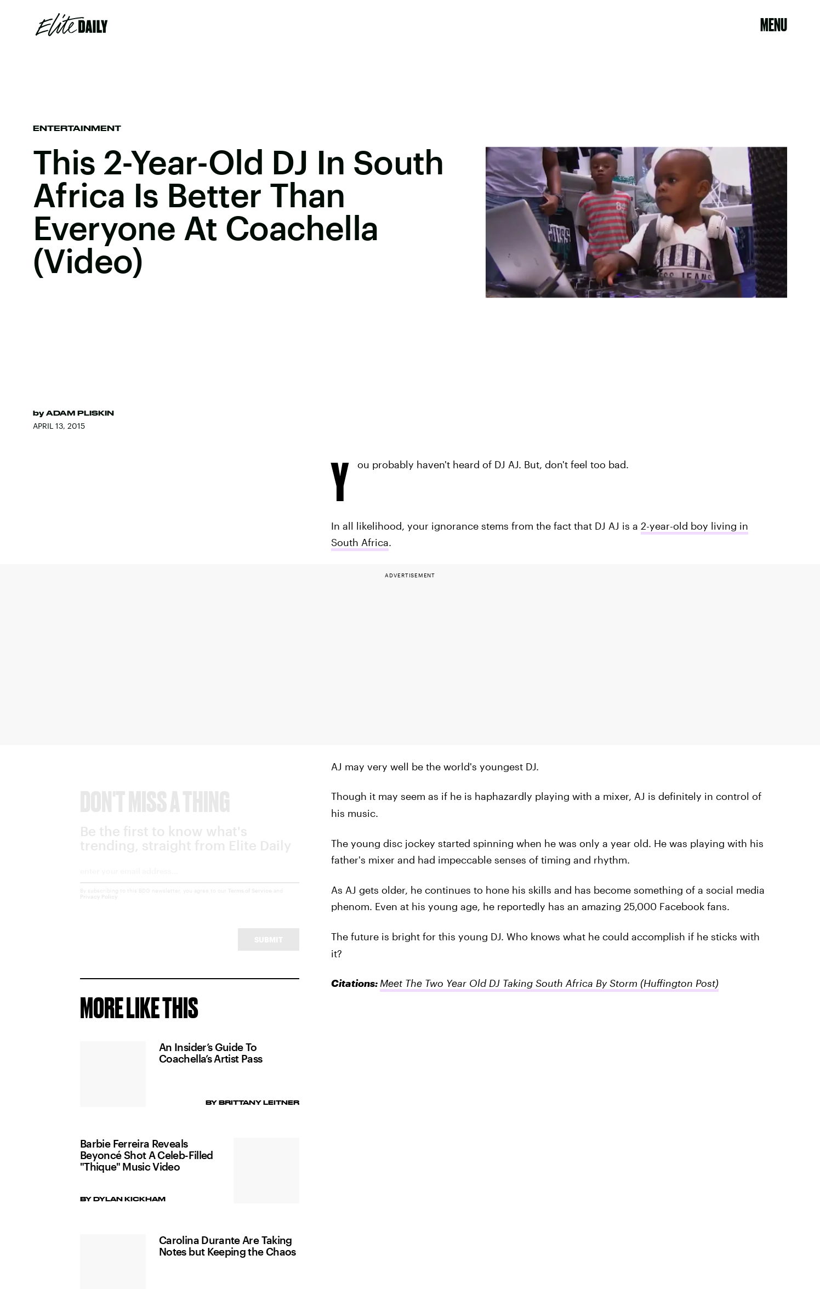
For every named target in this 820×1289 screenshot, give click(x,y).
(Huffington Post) (678, 983)
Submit (268, 949)
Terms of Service (250, 900)
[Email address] (189, 884)
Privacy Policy (99, 906)
